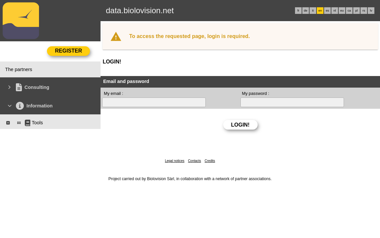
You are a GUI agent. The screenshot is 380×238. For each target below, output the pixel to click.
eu (342, 10)
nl (334, 10)
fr (298, 10)
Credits (210, 161)
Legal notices (175, 161)
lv (371, 10)
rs (363, 10)
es (327, 10)
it (313, 10)
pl (356, 10)
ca (349, 10)
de (305, 10)
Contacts (194, 161)
